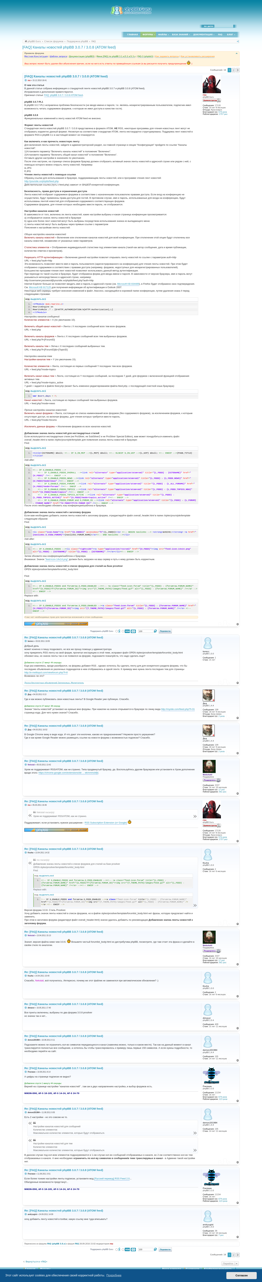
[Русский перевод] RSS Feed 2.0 (111, 1178)
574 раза (223, 112)
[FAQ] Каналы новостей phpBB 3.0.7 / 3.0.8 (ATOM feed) (69, 47)
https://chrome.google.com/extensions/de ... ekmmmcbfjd (68, 772)
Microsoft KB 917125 (40, 287)
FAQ (220, 34)
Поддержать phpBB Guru (101, 631)
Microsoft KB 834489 (128, 283)
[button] (238, 70)
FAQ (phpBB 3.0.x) (56, 1244)
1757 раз (223, 114)
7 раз (221, 1235)
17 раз (222, 790)
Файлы (162, 34)
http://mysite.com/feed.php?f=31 (178, 709)
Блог (230, 34)
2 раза (222, 716)
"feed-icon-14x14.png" (56, 559)
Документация (203, 34)
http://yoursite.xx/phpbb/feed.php (41, 181)
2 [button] (233, 70)
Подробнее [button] (113, 1275)
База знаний (180, 34)
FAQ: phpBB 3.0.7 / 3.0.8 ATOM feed (63, 95)
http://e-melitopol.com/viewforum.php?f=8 (46, 672)
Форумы (148, 34)
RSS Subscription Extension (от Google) (106, 822)
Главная (132, 34)
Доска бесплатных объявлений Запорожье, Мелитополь (54, 683)
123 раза (223, 1099)
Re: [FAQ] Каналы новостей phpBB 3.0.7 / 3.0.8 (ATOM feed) (63, 637)
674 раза (223, 1097)
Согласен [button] (241, 1275)
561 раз (222, 792)
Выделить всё (38, 299)
